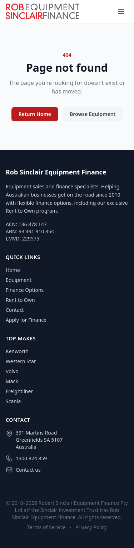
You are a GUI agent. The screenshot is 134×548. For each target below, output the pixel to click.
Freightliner (19, 391)
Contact (15, 309)
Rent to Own (20, 299)
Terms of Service (46, 527)
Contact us (28, 469)
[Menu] (121, 11)
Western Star (21, 361)
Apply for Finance (26, 319)
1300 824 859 (31, 458)
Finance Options (25, 289)
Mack (12, 381)
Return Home (35, 114)
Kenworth (17, 351)
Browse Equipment (92, 114)
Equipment (18, 279)
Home (13, 270)
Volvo (12, 371)
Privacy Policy (91, 527)
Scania (13, 401)
